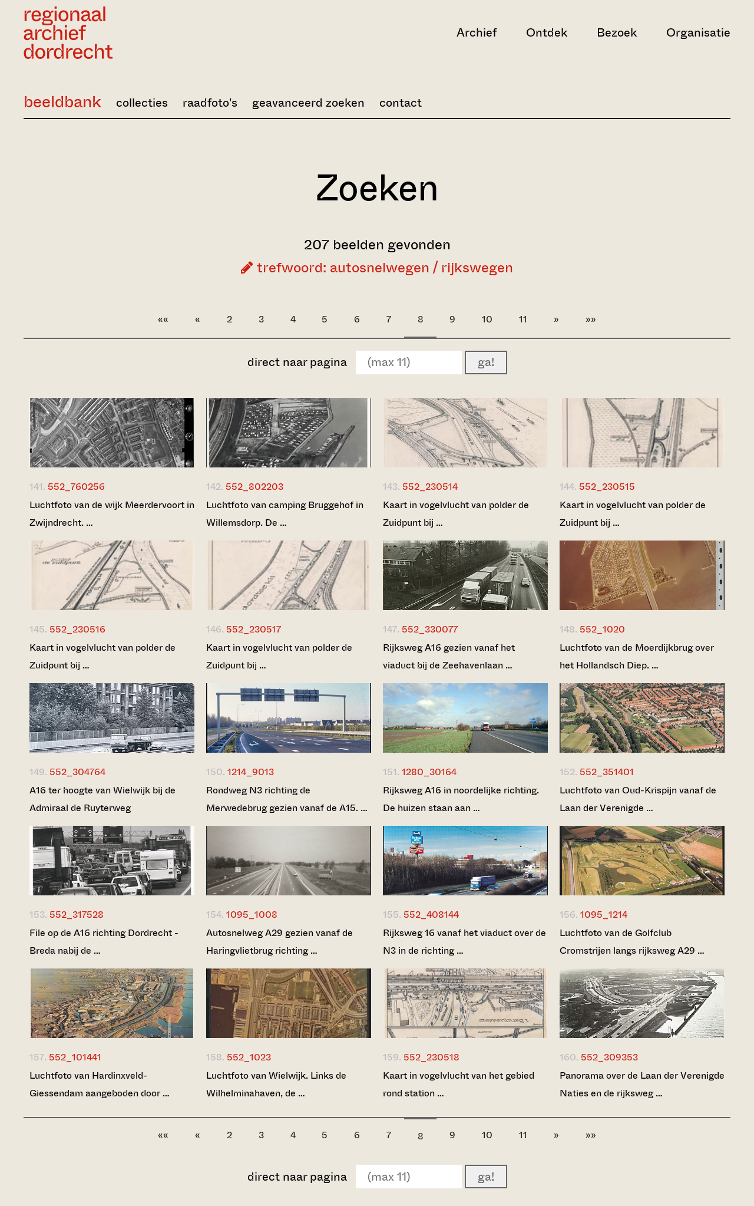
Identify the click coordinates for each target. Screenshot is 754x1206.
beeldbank (62, 102)
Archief (477, 32)
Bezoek (617, 32)
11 (523, 319)
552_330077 (430, 629)
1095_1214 (603, 914)
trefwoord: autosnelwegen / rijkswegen (377, 268)
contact (400, 102)
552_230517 (253, 629)
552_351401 (607, 772)
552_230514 (430, 486)
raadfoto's (210, 102)
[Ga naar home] (130, 32)
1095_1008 (251, 914)
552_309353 (609, 1057)
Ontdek (546, 32)
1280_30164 (429, 772)
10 (487, 319)
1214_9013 (250, 772)
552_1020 (602, 629)
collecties (142, 102)
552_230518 (431, 1057)
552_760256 (76, 486)
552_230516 (77, 629)
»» (591, 319)
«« (163, 319)
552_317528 (76, 914)
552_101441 (75, 1057)
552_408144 (431, 914)
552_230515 (607, 486)
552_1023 (249, 1057)
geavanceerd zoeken (308, 102)
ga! (486, 362)
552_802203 (254, 486)
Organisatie (698, 32)
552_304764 (77, 772)
